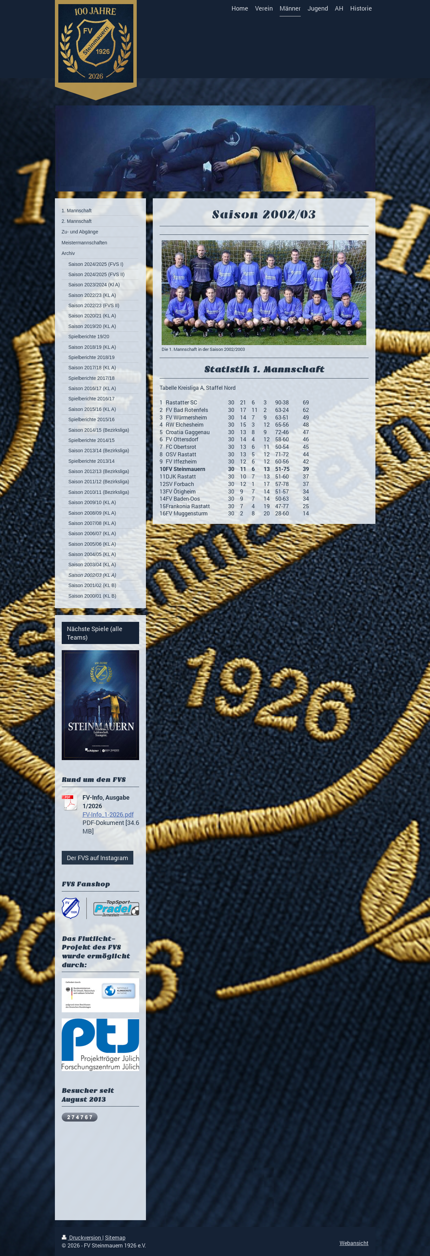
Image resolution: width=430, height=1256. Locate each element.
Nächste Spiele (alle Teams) (94, 633)
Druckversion (82, 1237)
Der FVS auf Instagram (97, 858)
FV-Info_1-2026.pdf (108, 814)
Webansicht (354, 1242)
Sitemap (115, 1237)
